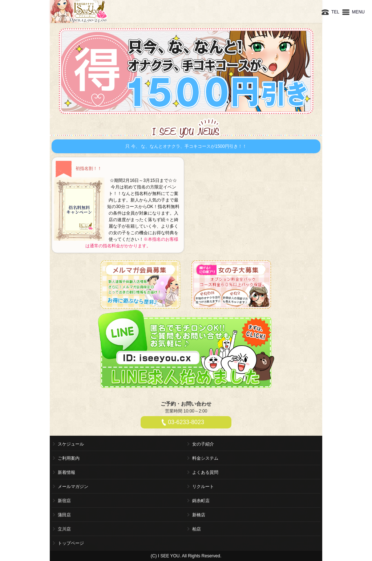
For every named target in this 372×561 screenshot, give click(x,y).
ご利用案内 (69, 458)
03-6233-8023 (186, 422)
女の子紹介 (203, 444)
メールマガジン (73, 486)
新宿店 (64, 500)
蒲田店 (64, 514)
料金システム (205, 458)
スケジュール (71, 444)
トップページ (71, 543)
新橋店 (198, 514)
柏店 (196, 529)
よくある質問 (205, 472)
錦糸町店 (201, 500)
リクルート (203, 486)
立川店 (64, 529)
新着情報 (66, 472)
